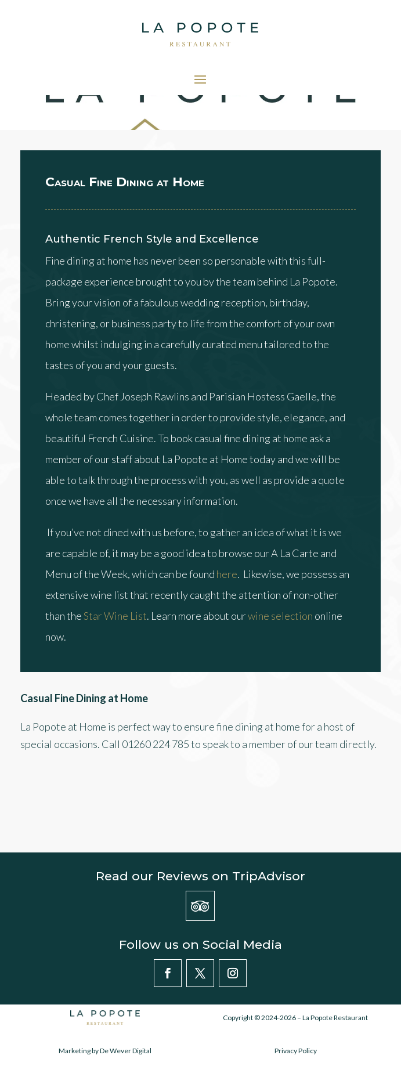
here (226, 574)
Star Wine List (115, 615)
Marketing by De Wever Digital (105, 1050)
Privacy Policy (295, 1050)
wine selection (280, 615)
